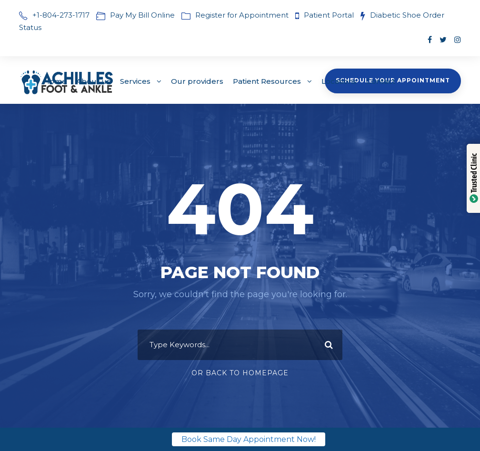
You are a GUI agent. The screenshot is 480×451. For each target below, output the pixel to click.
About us (93, 81)
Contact (380, 81)
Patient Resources (267, 81)
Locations (339, 81)
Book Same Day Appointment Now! (248, 439)
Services (135, 81)
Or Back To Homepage (240, 373)
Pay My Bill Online (142, 15)
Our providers (197, 81)
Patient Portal (330, 15)
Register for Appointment (242, 15)
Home (55, 81)
